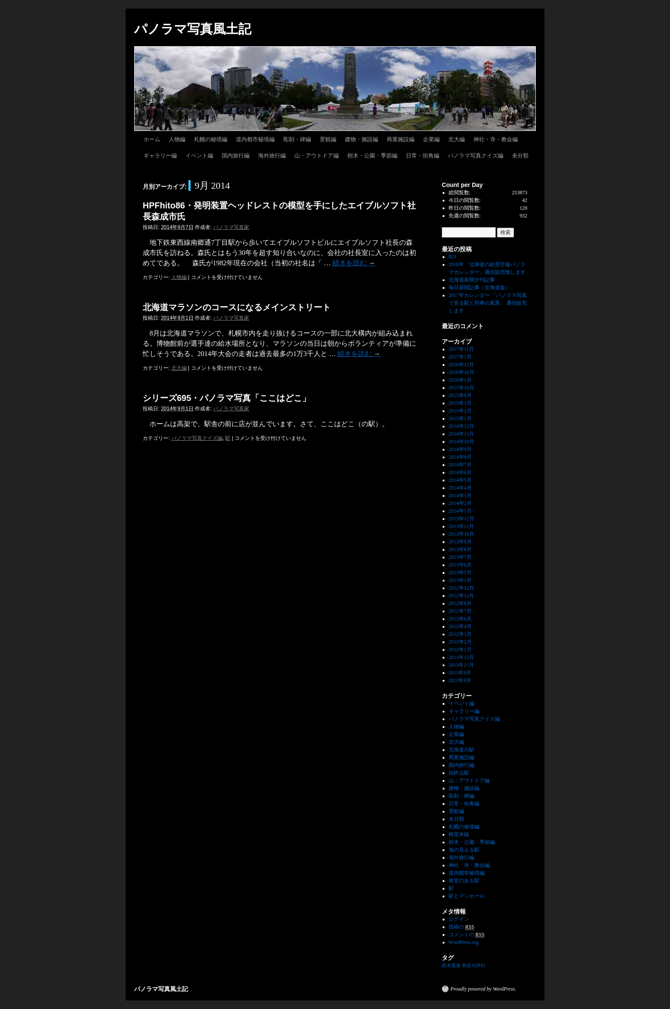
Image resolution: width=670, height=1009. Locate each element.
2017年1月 (460, 357)
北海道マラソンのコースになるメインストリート (237, 307)
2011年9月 (460, 673)
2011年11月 (461, 665)
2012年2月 (460, 642)
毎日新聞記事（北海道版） (479, 288)
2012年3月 (460, 634)
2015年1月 (460, 418)
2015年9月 (460, 395)
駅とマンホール (467, 896)
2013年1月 (460, 580)
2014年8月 (460, 457)
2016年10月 (461, 372)
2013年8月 (460, 549)
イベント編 (199, 155)
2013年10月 (461, 534)
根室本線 (459, 834)
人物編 (177, 139)
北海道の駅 (461, 750)
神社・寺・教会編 (495, 139)
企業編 (431, 139)
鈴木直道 (451, 965)
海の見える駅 (464, 850)
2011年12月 (461, 657)
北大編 (456, 139)
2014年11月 (461, 434)
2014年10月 (461, 442)
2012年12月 (461, 588)
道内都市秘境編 (255, 139)
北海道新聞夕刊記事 (474, 280)
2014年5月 (460, 480)
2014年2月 (460, 503)
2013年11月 (461, 526)
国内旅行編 (236, 155)
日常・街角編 (422, 155)
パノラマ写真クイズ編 (475, 155)
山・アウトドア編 (316, 155)
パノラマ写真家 (231, 227)
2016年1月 (460, 380)
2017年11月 (461, 349)
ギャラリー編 (160, 155)
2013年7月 (460, 557)
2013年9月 (460, 542)
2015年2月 (460, 411)
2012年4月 (460, 626)
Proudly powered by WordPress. (483, 989)
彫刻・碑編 (297, 139)
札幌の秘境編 (210, 139)
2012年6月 (460, 619)
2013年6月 (460, 565)
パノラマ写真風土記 (192, 29)
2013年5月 (460, 573)
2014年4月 (460, 488)
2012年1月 (460, 650)
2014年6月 (460, 472)
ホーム (152, 139)
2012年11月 (461, 596)
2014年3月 (460, 496)
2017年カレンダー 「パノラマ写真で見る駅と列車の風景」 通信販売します (488, 303)
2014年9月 (460, 449)
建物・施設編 (361, 139)
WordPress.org (464, 942)
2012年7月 (460, 611)
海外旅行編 (272, 155)
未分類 (520, 155)
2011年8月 (460, 680)
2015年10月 (461, 388)
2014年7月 (460, 465)
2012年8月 (460, 603)
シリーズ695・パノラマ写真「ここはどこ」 (227, 398)
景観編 (328, 139)
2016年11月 (461, 365)
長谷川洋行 (473, 965)
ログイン (459, 919)
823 (452, 257)
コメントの (467, 935)
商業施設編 (400, 139)
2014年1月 (460, 511)
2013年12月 (461, 519)
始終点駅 (459, 773)
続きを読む (353, 263)
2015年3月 (460, 403)
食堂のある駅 (464, 881)
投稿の (461, 927)
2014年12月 (461, 426)
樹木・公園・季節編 (372, 155)
